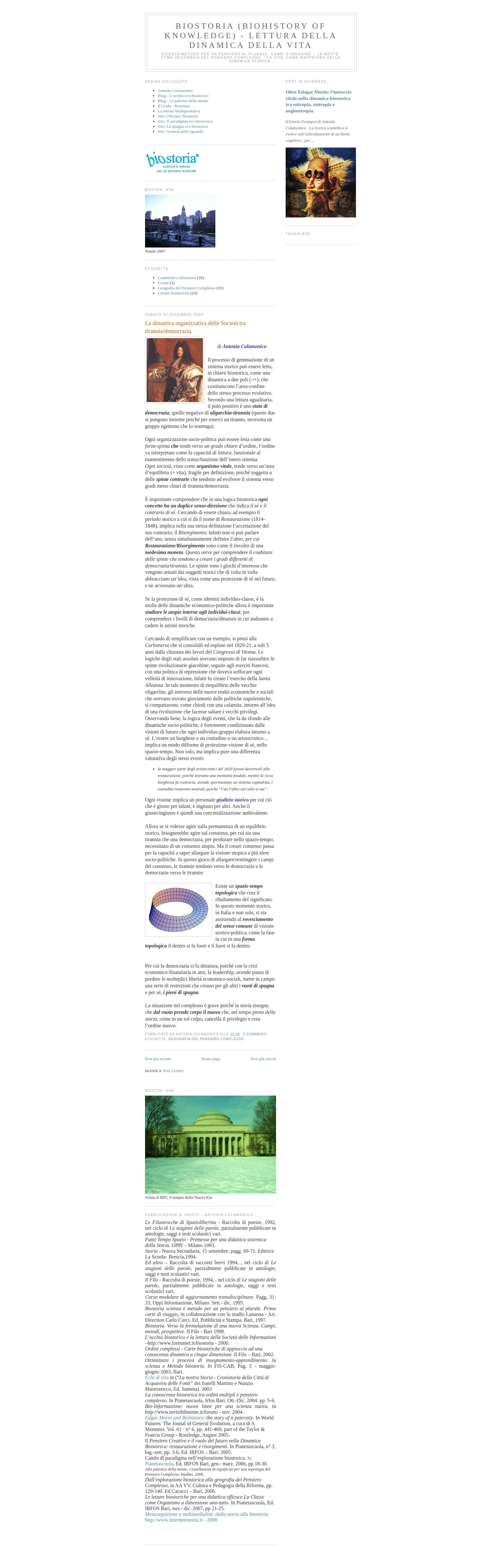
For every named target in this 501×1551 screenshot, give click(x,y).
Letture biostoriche (173, 293)
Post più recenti (158, 1058)
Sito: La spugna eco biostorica (183, 126)
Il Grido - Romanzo (174, 105)
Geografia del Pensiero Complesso (186, 287)
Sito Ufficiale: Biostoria (178, 116)
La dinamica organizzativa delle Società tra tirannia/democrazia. (195, 327)
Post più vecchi (263, 1058)
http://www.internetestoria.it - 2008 (181, 1520)
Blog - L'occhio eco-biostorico (183, 95)
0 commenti (255, 1034)
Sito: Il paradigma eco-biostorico (185, 121)
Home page (210, 1058)
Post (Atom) (173, 1070)
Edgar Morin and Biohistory (174, 1417)
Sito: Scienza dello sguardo (180, 131)
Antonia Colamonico (175, 90)
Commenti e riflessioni (177, 277)
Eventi (163, 282)
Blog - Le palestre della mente (183, 100)
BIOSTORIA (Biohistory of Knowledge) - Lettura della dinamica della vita (251, 35)
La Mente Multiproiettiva (179, 111)
